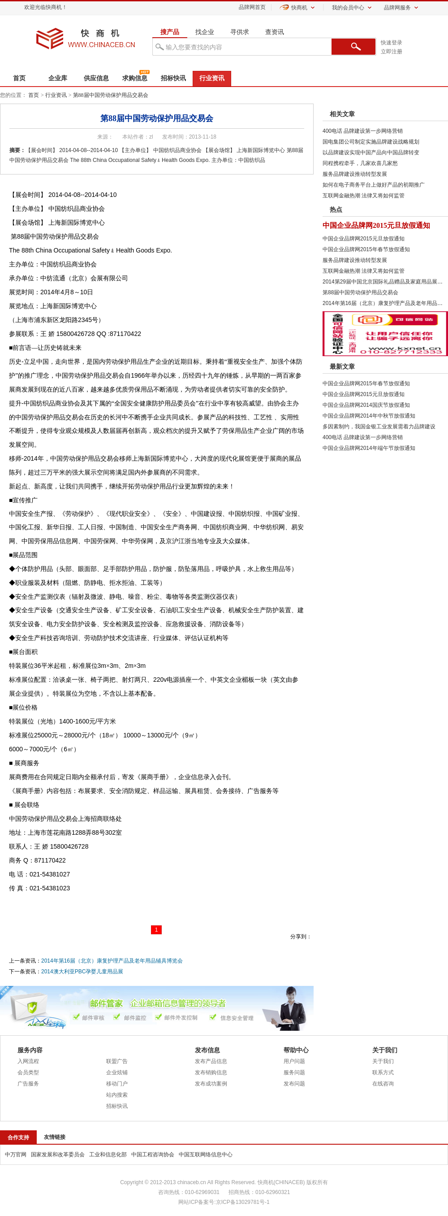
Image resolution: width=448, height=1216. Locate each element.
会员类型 (28, 1072)
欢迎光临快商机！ (45, 7)
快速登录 (391, 42)
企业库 (57, 78)
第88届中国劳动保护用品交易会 (110, 95)
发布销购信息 (211, 1072)
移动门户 (117, 1084)
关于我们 (383, 1061)
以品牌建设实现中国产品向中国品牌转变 (371, 152)
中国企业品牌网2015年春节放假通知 (366, 249)
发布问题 (294, 1084)
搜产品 (169, 31)
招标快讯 (173, 78)
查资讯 (274, 31)
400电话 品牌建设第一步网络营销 (363, 131)
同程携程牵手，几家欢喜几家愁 (360, 163)
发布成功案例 (211, 1084)
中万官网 (15, 1154)
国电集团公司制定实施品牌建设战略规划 (371, 142)
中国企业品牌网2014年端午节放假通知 (369, 448)
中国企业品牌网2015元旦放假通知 (376, 225)
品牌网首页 (252, 7)
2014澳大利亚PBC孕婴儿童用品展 (82, 971)
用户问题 (294, 1061)
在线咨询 (383, 1084)
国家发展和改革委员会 (58, 1154)
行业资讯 (211, 78)
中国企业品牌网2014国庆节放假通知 (366, 405)
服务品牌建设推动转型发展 (355, 174)
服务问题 (294, 1072)
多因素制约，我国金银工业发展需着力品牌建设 (379, 426)
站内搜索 (117, 1095)
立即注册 (391, 51)
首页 (19, 78)
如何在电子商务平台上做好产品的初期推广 (374, 185)
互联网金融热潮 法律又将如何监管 (364, 195)
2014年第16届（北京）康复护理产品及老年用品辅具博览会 (112, 961)
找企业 (204, 31)
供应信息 (96, 78)
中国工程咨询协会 (152, 1154)
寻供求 (239, 31)
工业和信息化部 (108, 1154)
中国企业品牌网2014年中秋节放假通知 (369, 416)
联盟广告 (117, 1061)
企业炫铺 (117, 1072)
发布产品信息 (211, 1061)
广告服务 (28, 1084)
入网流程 (28, 1061)
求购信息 (134, 78)
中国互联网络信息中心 (206, 1154)
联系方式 (383, 1072)
